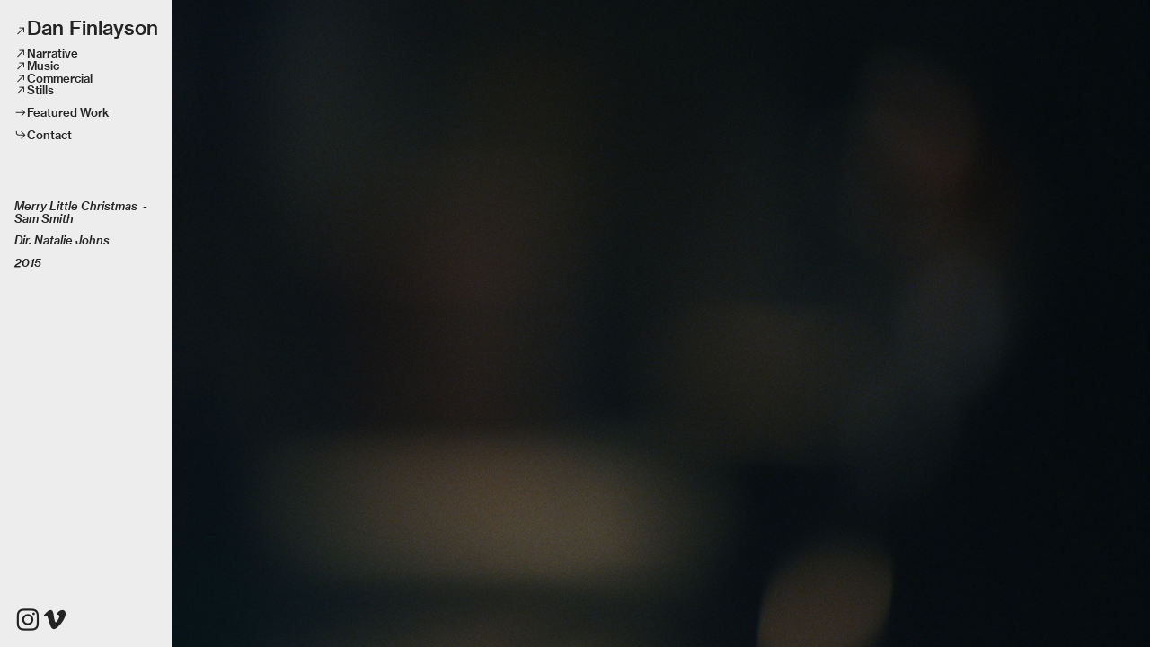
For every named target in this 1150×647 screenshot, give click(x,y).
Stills (40, 90)
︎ (27, 620)
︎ (54, 620)
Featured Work (68, 112)
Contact (49, 135)
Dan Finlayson (92, 27)
